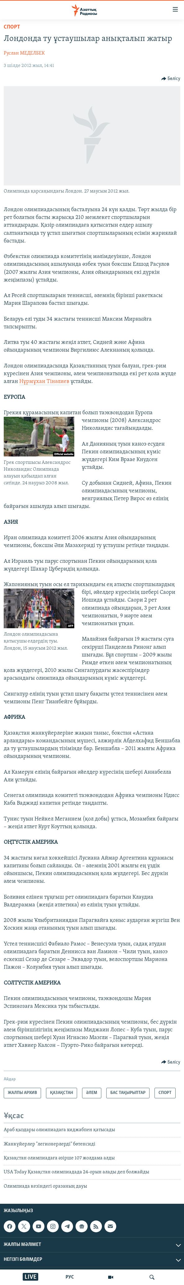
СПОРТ (12, 27)
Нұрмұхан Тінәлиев (44, 382)
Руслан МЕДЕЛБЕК (24, 53)
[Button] (171, 78)
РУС (70, 1277)
